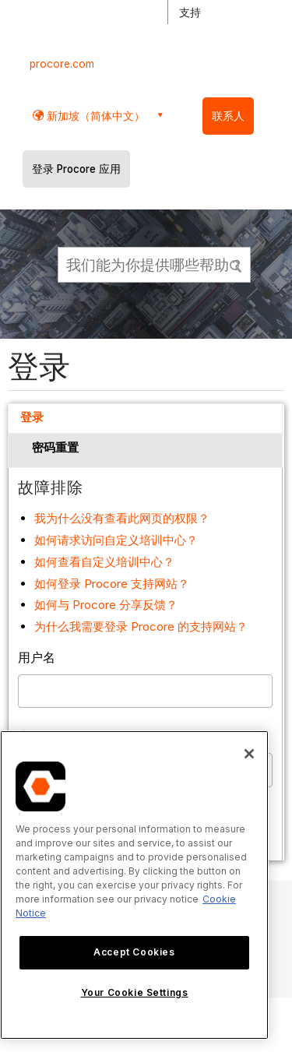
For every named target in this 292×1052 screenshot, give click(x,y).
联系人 (228, 116)
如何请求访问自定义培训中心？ (116, 540)
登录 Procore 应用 (76, 169)
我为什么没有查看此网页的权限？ (121, 518)
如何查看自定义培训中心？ (104, 561)
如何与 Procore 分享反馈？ (106, 604)
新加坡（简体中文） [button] (94, 115)
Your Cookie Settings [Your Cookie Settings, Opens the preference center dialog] (134, 992)
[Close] (249, 754)
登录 (32, 417)
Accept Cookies (133, 952)
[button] (237, 264)
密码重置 (55, 447)
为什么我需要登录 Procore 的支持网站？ (141, 626)
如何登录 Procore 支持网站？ (111, 583)
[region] (134, 885)
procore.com (62, 64)
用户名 (36, 657)
